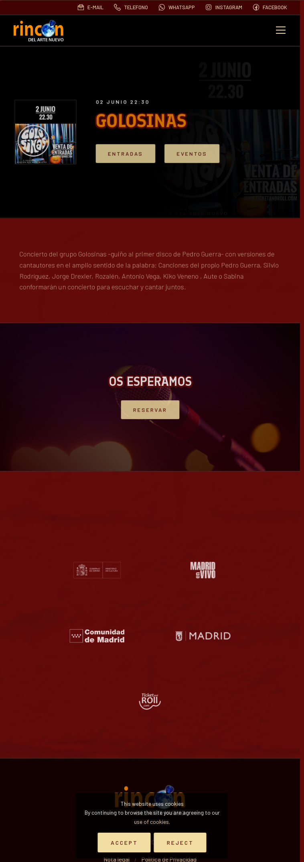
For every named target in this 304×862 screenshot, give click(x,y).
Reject (180, 842)
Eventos (191, 153)
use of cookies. (152, 821)
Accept (124, 842)
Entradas (138, 153)
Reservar (150, 409)
